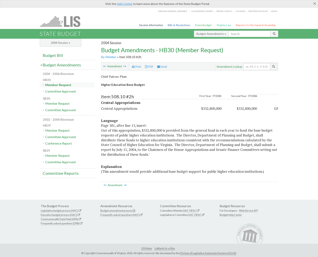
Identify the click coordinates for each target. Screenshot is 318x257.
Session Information (151, 25)
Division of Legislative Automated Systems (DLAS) (208, 253)
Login (274, 11)
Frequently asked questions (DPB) (60, 223)
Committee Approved (60, 91)
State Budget (203, 25)
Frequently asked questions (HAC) (120, 214)
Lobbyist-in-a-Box (165, 248)
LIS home (240, 11)
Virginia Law (224, 25)
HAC (186, 210)
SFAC (193, 210)
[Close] (314, 3)
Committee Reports (61, 173)
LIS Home (146, 248)
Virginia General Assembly (172, 11)
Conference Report (58, 143)
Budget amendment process (116, 210)
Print (136, 66)
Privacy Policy (224, 11)
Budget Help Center (231, 214)
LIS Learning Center (202, 11)
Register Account (258, 11)
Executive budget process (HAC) (59, 214)
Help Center (124, 3)
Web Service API (248, 210)
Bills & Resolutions (179, 25)
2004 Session (60, 42)
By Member (108, 57)
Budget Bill (53, 55)
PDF (149, 66)
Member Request (58, 85)
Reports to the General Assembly (256, 25)
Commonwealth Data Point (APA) (59, 219)
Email (162, 66)
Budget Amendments (211, 33)
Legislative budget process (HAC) (59, 210)
